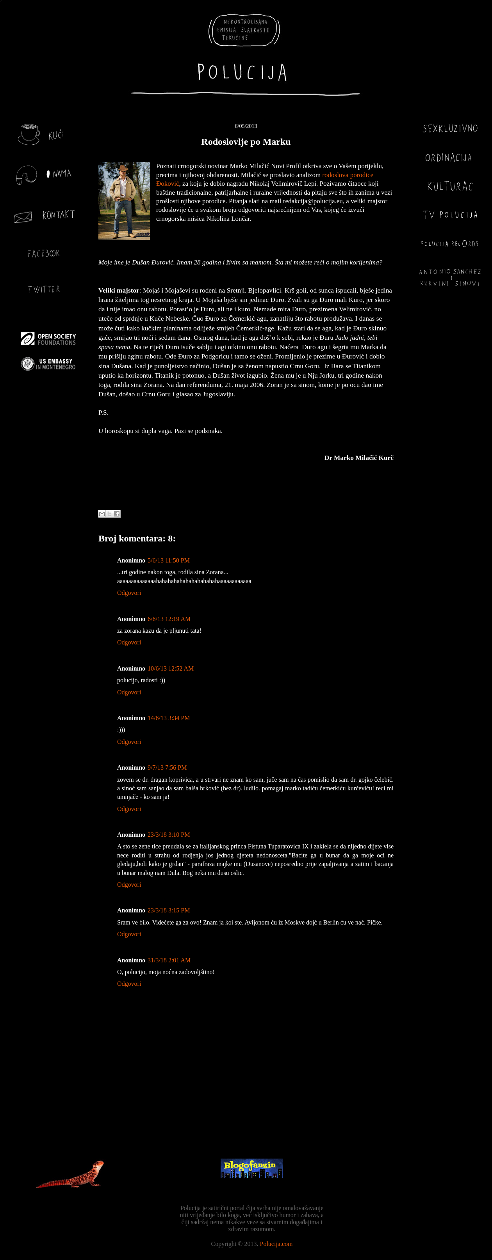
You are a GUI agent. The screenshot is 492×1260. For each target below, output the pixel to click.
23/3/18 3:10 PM (169, 834)
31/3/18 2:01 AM (169, 960)
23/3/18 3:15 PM (169, 910)
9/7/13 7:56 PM (167, 767)
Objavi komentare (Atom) (265, 1124)
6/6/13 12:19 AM (169, 619)
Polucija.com (276, 1243)
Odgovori (129, 592)
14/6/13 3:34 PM (169, 718)
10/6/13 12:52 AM (171, 668)
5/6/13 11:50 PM (169, 560)
